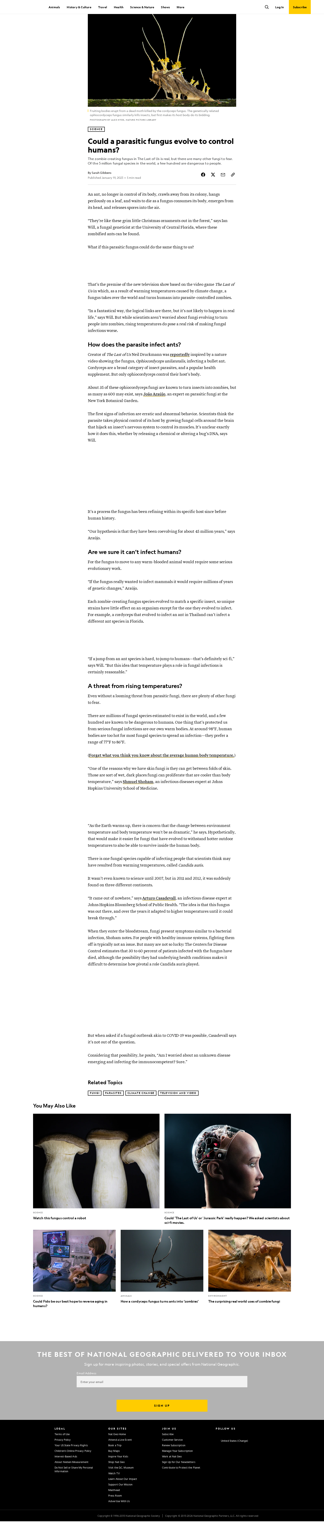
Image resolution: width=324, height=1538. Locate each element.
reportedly (180, 370)
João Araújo (154, 409)
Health (118, 7)
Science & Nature (142, 7)
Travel (102, 7)
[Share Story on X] (213, 188)
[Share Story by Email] (223, 188)
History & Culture (79, 7)
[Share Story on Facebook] (203, 188)
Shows (165, 7)
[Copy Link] (233, 188)
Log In (279, 7)
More (180, 7)
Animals (54, 7)
